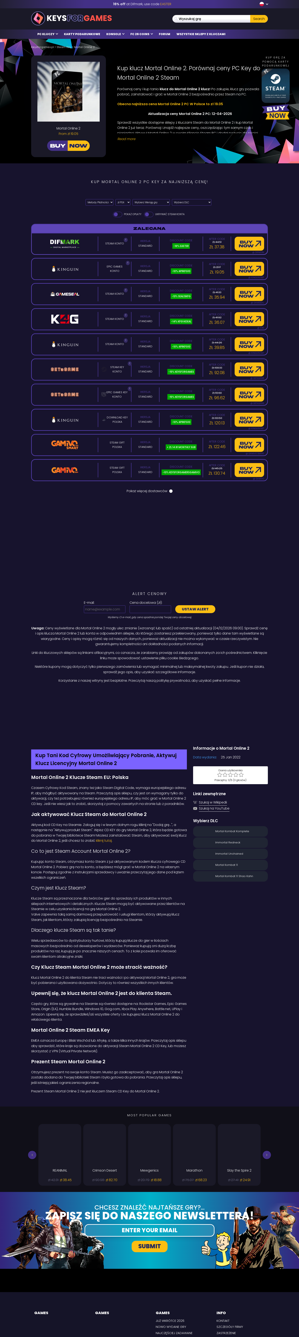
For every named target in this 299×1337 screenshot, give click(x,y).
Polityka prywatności (234, 1295)
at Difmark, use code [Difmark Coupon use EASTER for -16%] (142, 4)
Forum (164, 34)
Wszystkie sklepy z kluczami (200, 34)
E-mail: (89, 602)
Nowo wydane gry (171, 1283)
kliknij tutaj (104, 796)
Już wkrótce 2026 (170, 1276)
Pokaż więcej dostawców (150, 491)
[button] (32, 1111)
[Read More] (190, 139)
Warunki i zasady (230, 1301)
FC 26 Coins (141, 34)
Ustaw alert (195, 609)
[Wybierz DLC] (191, 202)
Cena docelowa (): (146, 602)
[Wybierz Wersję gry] (151, 202)
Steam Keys (164, 1300)
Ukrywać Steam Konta (164, 214)
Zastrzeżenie (226, 1289)
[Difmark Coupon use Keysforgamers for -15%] (149, 692)
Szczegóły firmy (230, 1283)
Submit (149, 1202)
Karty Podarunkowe (82, 34)
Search (259, 18)
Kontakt (223, 1276)
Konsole (115, 34)
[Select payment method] (99, 202)
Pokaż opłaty (126, 214)
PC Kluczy (47, 34)
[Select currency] (122, 202)
